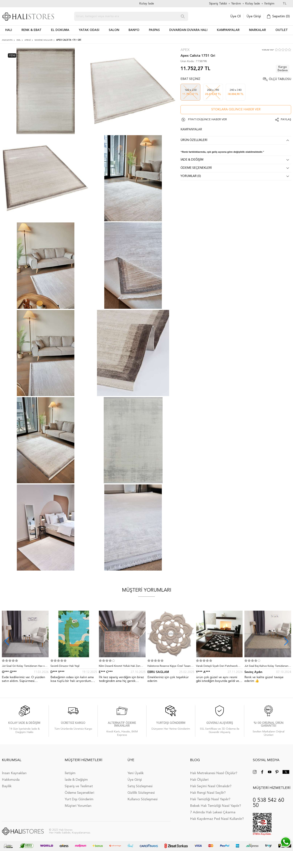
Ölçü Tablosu (280, 79)
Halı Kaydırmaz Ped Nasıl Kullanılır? (217, 819)
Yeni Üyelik (135, 773)
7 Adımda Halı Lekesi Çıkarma (212, 812)
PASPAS (154, 30)
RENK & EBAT (31, 30)
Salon (114, 30)
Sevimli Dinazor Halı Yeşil (64, 666)
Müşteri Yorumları (78, 806)
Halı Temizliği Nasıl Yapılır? (210, 799)
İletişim (70, 773)
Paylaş (286, 119)
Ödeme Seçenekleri (79, 793)
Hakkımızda (11, 779)
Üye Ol (235, 16)
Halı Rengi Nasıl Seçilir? (208, 793)
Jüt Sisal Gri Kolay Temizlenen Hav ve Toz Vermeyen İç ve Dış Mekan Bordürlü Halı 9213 (24, 667)
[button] (286, 641)
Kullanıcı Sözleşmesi (142, 799)
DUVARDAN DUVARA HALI (188, 30)
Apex (185, 50)
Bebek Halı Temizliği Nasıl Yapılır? (215, 806)
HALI (8, 30)
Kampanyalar (228, 30)
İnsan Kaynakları (14, 773)
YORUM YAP (268, 50)
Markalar (257, 30)
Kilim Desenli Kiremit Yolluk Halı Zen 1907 (119, 667)
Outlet (281, 30)
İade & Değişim (76, 779)
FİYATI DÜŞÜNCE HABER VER (207, 119)
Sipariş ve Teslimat (79, 786)
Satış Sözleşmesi (139, 786)
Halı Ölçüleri (199, 779)
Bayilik (7, 786)
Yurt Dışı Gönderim (79, 799)
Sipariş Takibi (218, 3)
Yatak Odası (89, 30)
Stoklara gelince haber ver (235, 109)
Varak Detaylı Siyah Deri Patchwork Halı (217, 667)
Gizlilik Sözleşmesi (141, 793)
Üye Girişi (253, 16)
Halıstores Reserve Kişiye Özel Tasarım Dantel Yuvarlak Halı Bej (170, 667)
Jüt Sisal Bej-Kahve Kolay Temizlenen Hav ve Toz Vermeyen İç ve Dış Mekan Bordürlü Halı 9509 (266, 667)
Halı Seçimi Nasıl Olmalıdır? (210, 786)
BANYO (134, 30)
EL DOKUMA (60, 30)
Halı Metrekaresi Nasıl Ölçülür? (213, 773)
